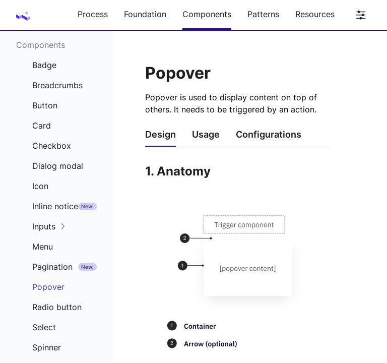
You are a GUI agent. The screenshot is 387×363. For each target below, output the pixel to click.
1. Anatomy (178, 171)
